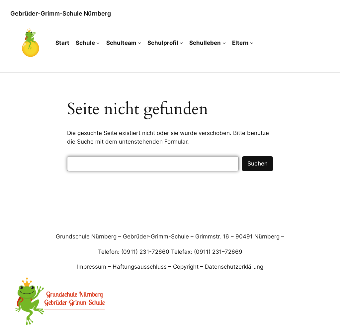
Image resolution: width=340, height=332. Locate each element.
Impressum (91, 266)
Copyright (186, 266)
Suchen (257, 163)
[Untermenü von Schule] (98, 42)
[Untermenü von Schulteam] (139, 42)
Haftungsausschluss (140, 266)
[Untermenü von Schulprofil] (181, 42)
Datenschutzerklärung (234, 266)
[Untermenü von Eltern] (251, 42)
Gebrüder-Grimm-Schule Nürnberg (60, 13)
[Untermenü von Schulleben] (224, 42)
